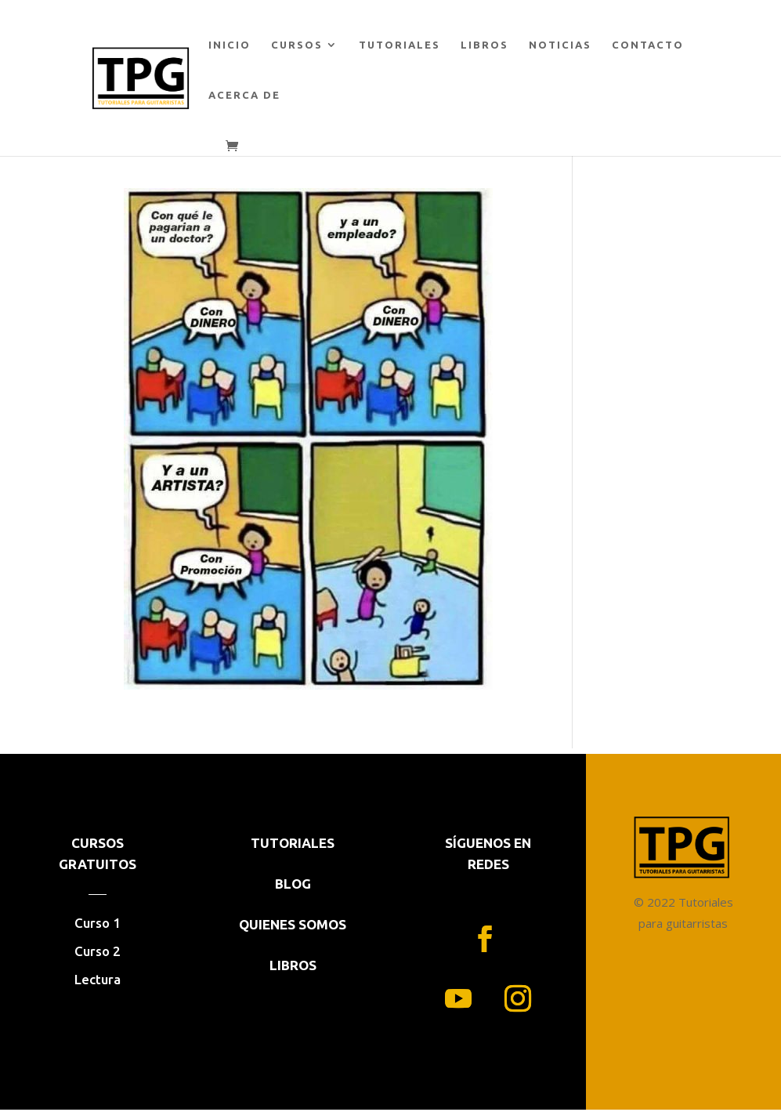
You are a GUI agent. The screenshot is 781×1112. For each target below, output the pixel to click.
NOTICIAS (560, 44)
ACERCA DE (244, 94)
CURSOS (297, 44)
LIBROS (484, 44)
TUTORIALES (399, 44)
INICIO (229, 44)
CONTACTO (648, 44)
